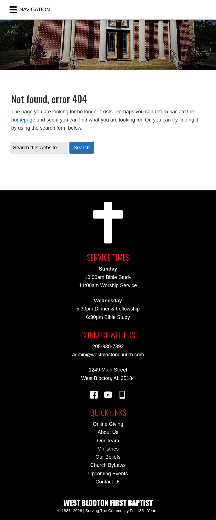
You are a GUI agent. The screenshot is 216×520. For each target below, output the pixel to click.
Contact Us (107, 482)
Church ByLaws (108, 465)
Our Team (108, 441)
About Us (108, 432)
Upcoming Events (108, 473)
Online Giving (108, 424)
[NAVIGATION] (30, 9)
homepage (23, 120)
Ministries (108, 449)
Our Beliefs (107, 457)
